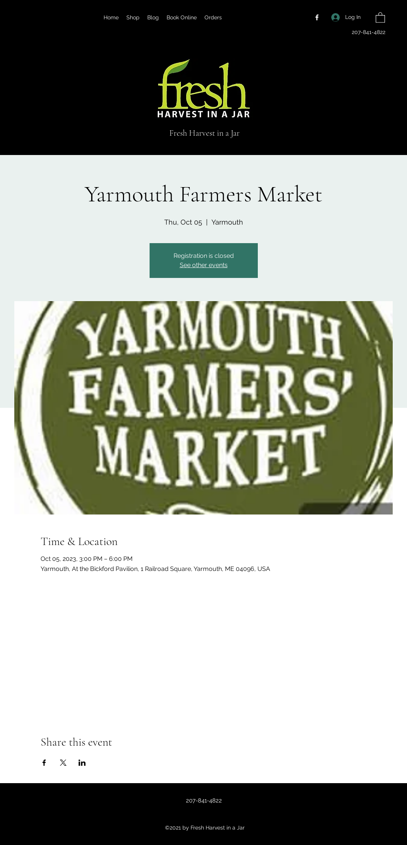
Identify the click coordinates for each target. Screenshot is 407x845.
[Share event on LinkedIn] (82, 763)
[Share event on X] (63, 763)
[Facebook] (317, 17)
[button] (380, 17)
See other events (204, 265)
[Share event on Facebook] (44, 763)
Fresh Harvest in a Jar (204, 133)
